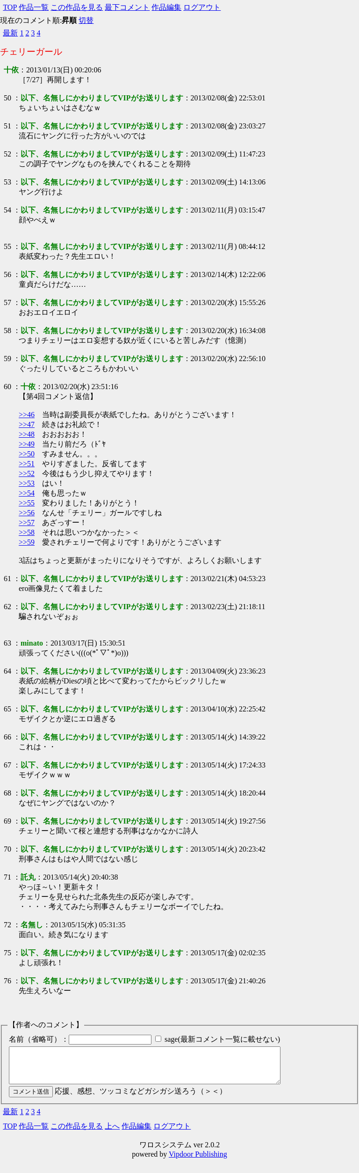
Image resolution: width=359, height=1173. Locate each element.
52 (7, 154)
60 (7, 387)
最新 (10, 33)
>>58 (27, 532)
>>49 (27, 444)
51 (7, 126)
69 (7, 821)
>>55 (27, 503)
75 (7, 953)
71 (7, 877)
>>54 (27, 493)
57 (7, 302)
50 (7, 98)
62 (7, 607)
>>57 (27, 522)
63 (7, 643)
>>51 (27, 464)
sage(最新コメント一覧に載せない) (222, 1039)
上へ (112, 1133)
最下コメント (127, 7)
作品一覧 (34, 7)
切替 (86, 20)
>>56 (27, 513)
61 (7, 579)
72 (7, 925)
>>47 (27, 424)
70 (7, 849)
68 (7, 793)
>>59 (27, 542)
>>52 (27, 473)
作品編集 (166, 7)
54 (7, 210)
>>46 (27, 415)
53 (7, 182)
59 (7, 359)
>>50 (27, 454)
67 (7, 765)
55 (7, 246)
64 (7, 671)
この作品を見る (76, 7)
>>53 (27, 483)
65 (7, 709)
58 (7, 330)
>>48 (27, 434)
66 (7, 737)
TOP (10, 7)
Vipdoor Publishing (198, 1161)
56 (7, 274)
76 (7, 981)
